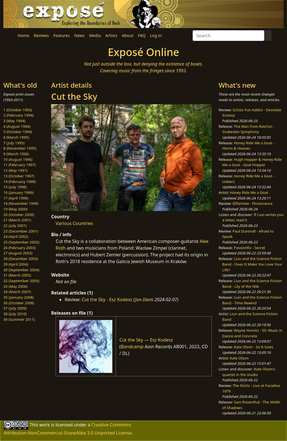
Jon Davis (144, 299)
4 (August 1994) (16, 126)
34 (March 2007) (17, 291)
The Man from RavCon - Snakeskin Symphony (248, 129)
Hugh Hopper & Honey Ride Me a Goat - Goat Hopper (252, 162)
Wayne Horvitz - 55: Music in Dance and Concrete (252, 333)
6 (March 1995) (16, 137)
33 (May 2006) (15, 286)
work (44, 425)
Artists (111, 35)
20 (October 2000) (18, 214)
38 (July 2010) (15, 313)
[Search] (228, 35)
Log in (155, 35)
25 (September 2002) (21, 242)
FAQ (141, 35)
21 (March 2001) (17, 219)
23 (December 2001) (20, 231)
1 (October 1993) (17, 109)
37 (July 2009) (15, 308)
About (127, 35)
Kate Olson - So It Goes (253, 346)
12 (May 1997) (15, 170)
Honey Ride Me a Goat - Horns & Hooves (248, 145)
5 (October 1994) (17, 131)
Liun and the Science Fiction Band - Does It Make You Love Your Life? (252, 264)
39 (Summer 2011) (19, 319)
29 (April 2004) (15, 264)
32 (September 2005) (21, 280)
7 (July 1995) (13, 142)
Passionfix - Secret (249, 247)
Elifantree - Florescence (252, 203)
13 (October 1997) (18, 175)
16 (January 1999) (18, 192)
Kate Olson (239, 358)
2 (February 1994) (18, 115)
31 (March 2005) (17, 275)
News (79, 35)
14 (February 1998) (19, 181)
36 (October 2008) (18, 302)
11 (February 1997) (19, 164)
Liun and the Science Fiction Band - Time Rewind (252, 300)
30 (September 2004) (21, 269)
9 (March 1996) (16, 153)
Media (95, 35)
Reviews (41, 35)
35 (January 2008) (18, 297)
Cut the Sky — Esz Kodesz (146, 340)
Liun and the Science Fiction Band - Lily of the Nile (252, 283)
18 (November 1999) (20, 203)
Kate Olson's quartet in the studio (248, 371)
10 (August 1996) (17, 159)
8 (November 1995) (19, 148)
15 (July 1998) (15, 186)
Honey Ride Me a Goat (249, 192)
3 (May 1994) (14, 120)
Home (23, 35)
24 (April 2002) (15, 236)
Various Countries (74, 223)
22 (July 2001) (15, 225)
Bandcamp (132, 346)
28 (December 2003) (20, 258)
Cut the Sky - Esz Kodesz (107, 299)
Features (61, 35)
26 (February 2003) (19, 247)
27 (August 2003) (17, 253)
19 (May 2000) (15, 209)
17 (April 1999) (15, 198)
